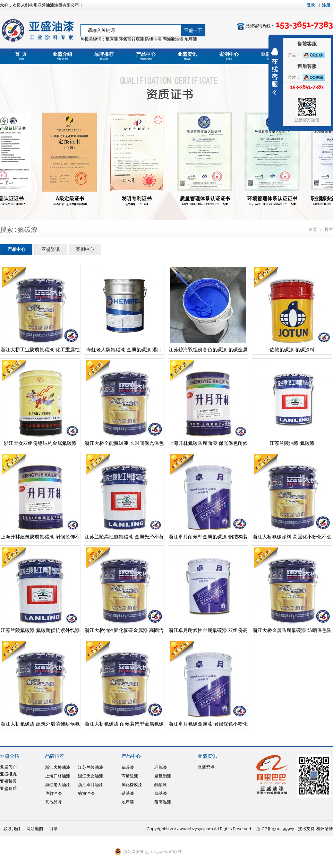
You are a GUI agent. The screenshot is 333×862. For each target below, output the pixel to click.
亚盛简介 (8, 766)
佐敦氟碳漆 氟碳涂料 (292, 349)
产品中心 (146, 55)
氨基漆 (160, 793)
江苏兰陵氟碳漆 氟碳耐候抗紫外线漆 (40, 630)
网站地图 (34, 828)
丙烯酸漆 (129, 776)
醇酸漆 (160, 784)
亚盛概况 (8, 774)
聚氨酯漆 (162, 776)
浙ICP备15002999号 (275, 828)
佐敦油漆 (53, 793)
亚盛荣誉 (8, 781)
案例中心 (229, 55)
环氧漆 (160, 767)
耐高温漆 (162, 802)
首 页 (21, 55)
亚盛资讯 (187, 55)
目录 (53, 828)
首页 (313, 229)
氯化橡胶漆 (131, 784)
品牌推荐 (104, 55)
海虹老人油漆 (57, 784)
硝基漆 (127, 793)
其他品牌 (53, 802)
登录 (311, 5)
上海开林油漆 (57, 776)
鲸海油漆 (86, 793)
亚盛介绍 (62, 55)
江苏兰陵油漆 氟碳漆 (292, 443)
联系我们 (11, 828)
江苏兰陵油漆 (90, 767)
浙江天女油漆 (90, 776)
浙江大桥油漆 (57, 767)
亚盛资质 (8, 788)
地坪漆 (127, 802)
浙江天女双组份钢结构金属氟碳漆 (40, 443)
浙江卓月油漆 (90, 784)
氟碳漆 (111, 39)
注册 (326, 5)
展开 (274, 72)
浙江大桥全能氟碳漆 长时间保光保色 (124, 443)
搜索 (329, 229)
